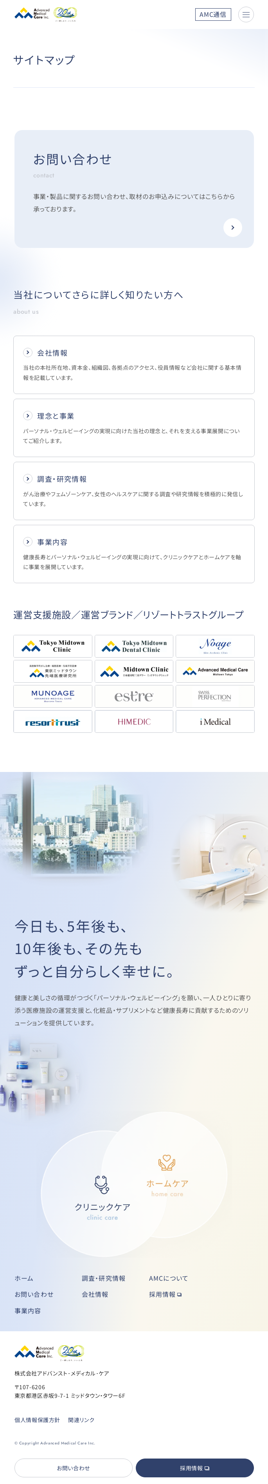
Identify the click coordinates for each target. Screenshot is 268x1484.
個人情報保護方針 (37, 1420)
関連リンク (81, 1420)
